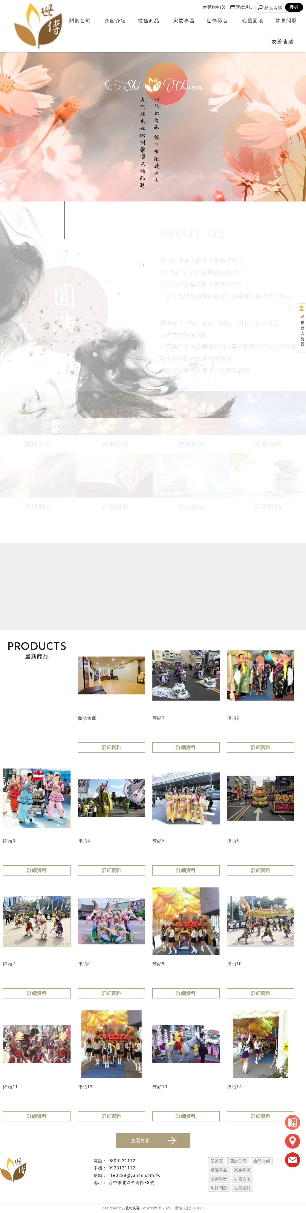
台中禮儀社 (59, 1195)
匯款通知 (241, 7)
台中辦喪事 (247, 1195)
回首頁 (216, 1161)
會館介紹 (115, 21)
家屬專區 (184, 21)
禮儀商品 (149, 21)
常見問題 (286, 21)
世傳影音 (217, 21)
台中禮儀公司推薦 (155, 1195)
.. (173, 1208)
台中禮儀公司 (121, 1195)
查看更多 (154, 1141)
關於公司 (80, 21)
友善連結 (282, 41)
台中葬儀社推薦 (217, 1195)
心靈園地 (253, 21)
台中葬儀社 (187, 1195)
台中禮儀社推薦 (89, 1195)
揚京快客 (132, 1208)
